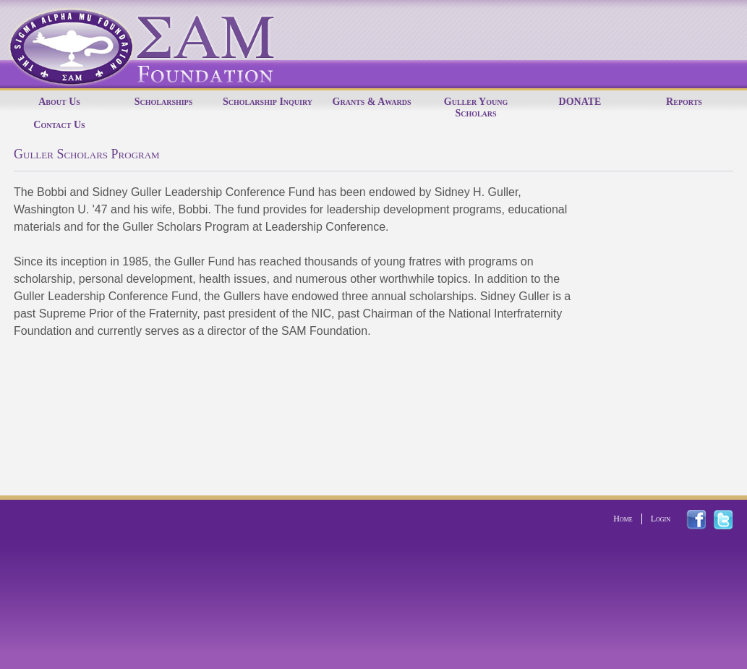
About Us (59, 101)
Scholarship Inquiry (267, 101)
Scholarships (164, 101)
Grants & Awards (372, 101)
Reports (684, 101)
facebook (704, 519)
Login (660, 519)
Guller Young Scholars (476, 107)
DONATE (580, 101)
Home (622, 519)
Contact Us (59, 124)
